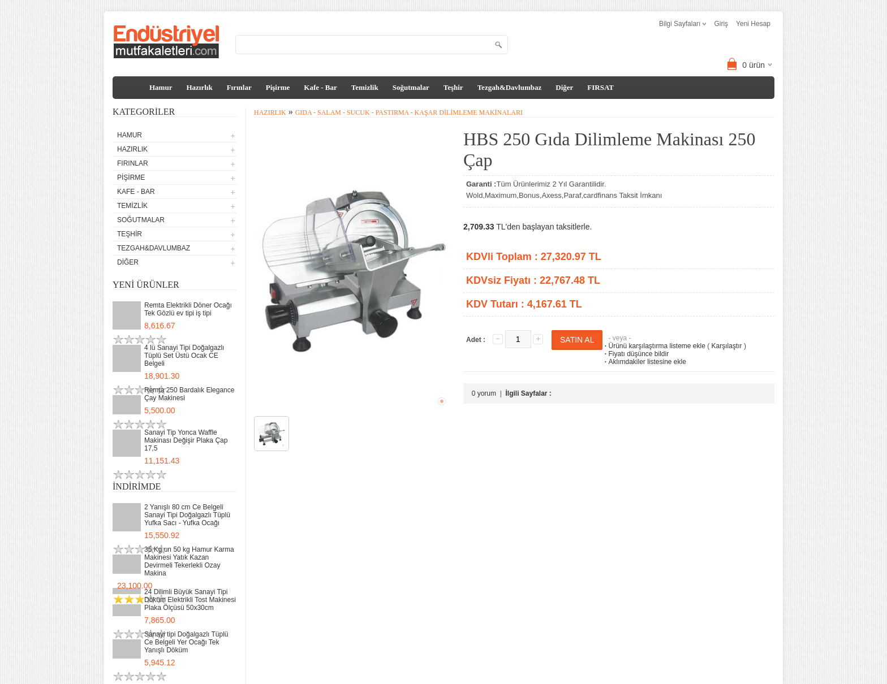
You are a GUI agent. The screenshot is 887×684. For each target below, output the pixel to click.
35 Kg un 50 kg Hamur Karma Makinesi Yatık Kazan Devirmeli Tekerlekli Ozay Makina (189, 561)
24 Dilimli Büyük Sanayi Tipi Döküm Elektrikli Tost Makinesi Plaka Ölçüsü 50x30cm (190, 600)
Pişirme (278, 87)
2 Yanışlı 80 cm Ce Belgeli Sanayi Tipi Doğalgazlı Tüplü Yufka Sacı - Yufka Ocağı (187, 515)
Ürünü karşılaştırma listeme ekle (653, 346)
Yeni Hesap (753, 24)
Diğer (564, 87)
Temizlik (364, 87)
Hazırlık (199, 87)
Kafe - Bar (320, 87)
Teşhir (453, 87)
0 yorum (484, 393)
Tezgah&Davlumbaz (509, 87)
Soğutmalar (411, 87)
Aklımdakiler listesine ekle (644, 362)
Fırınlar (239, 87)
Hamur (160, 87)
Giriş (721, 24)
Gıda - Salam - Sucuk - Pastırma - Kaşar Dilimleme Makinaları (409, 112)
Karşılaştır (727, 346)
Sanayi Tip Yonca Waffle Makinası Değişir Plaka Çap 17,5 (185, 440)
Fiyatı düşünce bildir (635, 354)
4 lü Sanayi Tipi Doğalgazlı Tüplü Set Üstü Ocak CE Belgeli (184, 355)
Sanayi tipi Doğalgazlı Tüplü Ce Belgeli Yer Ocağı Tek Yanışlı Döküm (186, 642)
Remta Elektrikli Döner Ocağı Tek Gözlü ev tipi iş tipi (188, 309)
